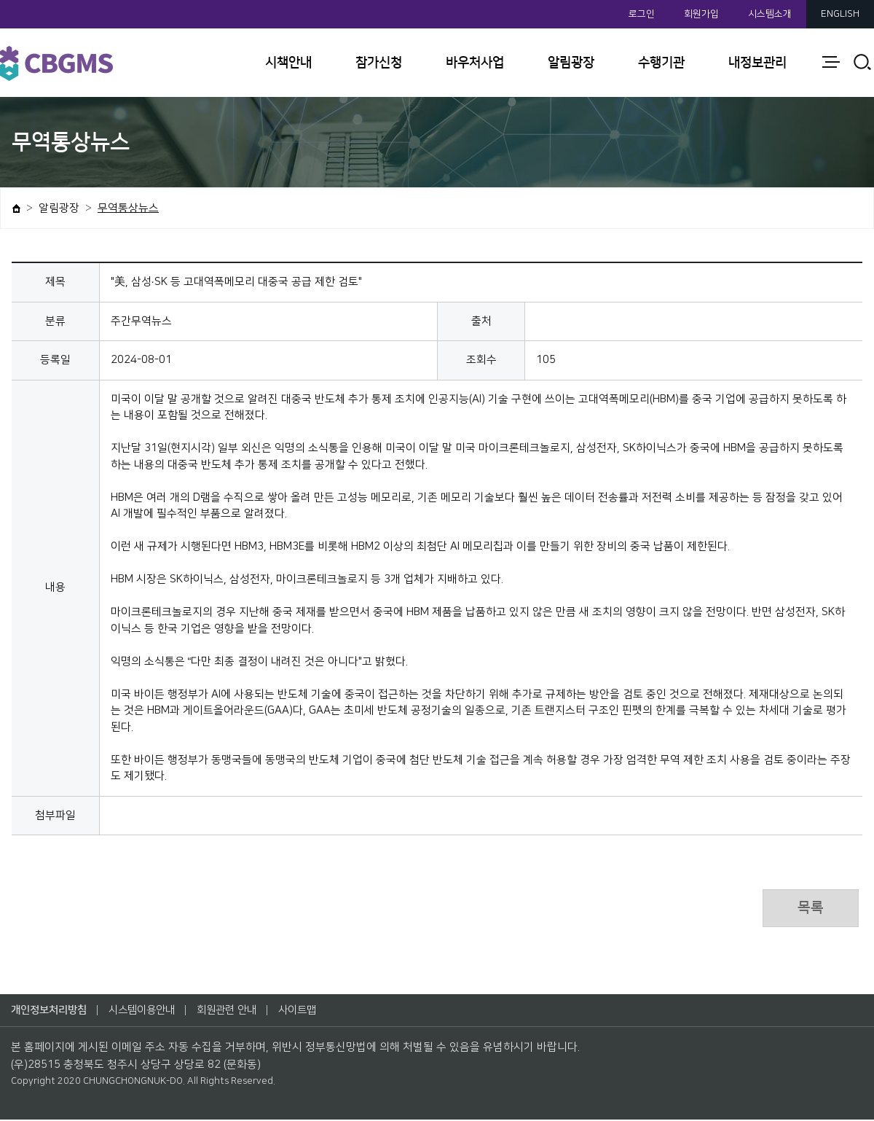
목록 (809, 909)
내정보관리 (757, 62)
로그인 (642, 14)
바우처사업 (475, 62)
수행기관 (661, 62)
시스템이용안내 (150, 1011)
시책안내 (288, 62)
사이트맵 (314, 1011)
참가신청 (378, 62)
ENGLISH (840, 14)
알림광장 (571, 62)
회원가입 (701, 14)
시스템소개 (770, 14)
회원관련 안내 (240, 1011)
